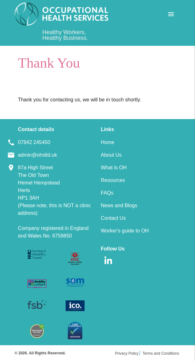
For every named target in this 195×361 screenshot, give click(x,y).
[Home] (61, 14)
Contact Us (113, 218)
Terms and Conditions (161, 353)
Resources (113, 180)
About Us (111, 155)
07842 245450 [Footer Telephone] (34, 142)
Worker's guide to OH (125, 230)
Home (107, 142)
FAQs (107, 193)
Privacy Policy (127, 353)
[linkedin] (108, 266)
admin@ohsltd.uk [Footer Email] (37, 155)
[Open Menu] (171, 14)
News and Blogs (119, 205)
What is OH (114, 167)
